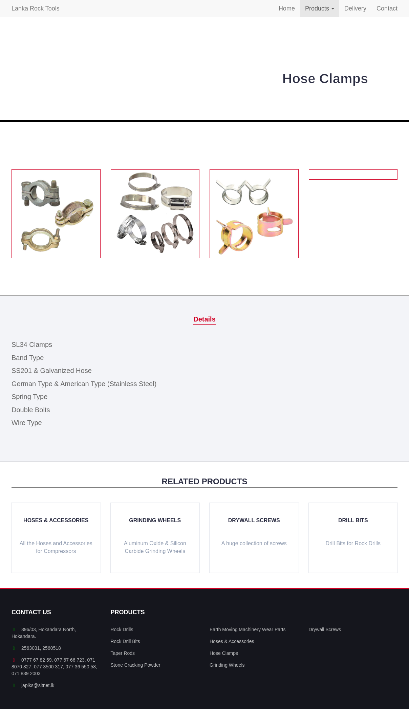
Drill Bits (353, 520)
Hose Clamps (224, 653)
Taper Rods (123, 653)
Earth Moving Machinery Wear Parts (248, 629)
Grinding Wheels (155, 520)
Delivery (355, 8)
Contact (386, 8)
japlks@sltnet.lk (33, 685)
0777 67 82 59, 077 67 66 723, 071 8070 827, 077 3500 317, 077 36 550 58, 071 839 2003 (54, 666)
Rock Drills (122, 629)
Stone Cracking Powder (135, 665)
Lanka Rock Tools (36, 8)
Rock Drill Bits (125, 641)
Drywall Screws (254, 520)
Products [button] (319, 8)
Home (287, 8)
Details (204, 319)
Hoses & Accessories (55, 520)
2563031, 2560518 (36, 648)
